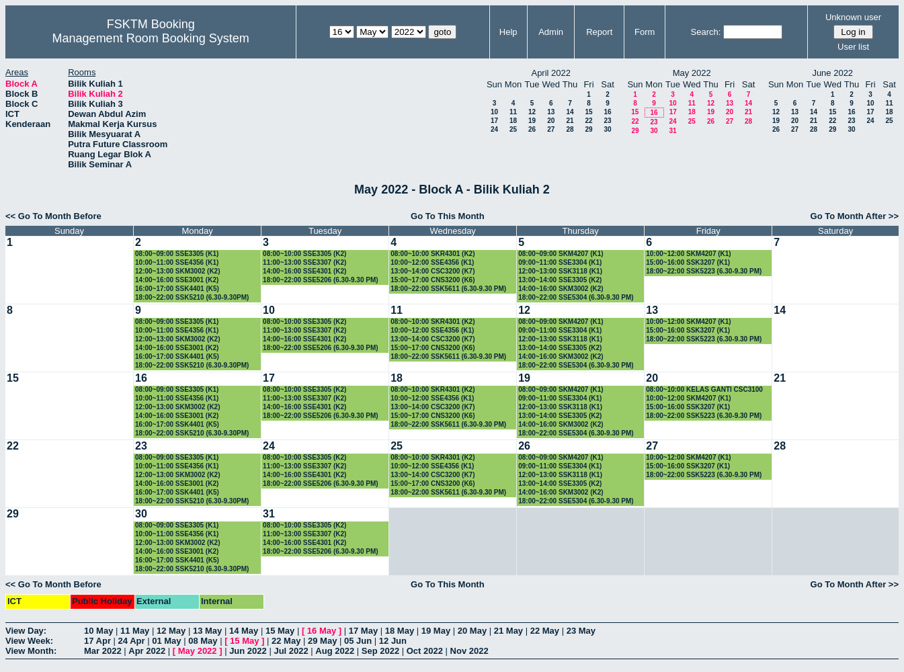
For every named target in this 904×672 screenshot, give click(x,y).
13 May (207, 631)
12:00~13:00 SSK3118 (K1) (560, 271)
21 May (508, 631)
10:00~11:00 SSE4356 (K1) (176, 262)
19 (532, 120)
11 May (134, 631)
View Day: (25, 631)
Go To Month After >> (855, 216)
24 (494, 129)
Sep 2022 (380, 651)
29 (588, 129)
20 (550, 120)
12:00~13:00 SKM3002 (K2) (177, 271)
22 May (544, 631)
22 (588, 120)
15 (588, 112)
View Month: (30, 651)
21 (569, 120)
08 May (202, 641)
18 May (399, 631)
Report (599, 32)
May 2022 (197, 651)
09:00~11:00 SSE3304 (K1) (560, 262)
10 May (98, 631)
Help (508, 32)
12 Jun (393, 641)
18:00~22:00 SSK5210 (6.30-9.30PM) (192, 297)
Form (644, 32)
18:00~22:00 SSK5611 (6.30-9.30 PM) (448, 288)
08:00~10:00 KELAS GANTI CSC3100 (704, 389)
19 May (435, 631)
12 (532, 112)
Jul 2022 (291, 651)
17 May (363, 631)
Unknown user (853, 17)
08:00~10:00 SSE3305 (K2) (304, 253)
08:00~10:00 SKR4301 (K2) (433, 253)
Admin (550, 32)
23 (607, 120)
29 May (322, 641)
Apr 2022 (146, 651)
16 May (321, 631)
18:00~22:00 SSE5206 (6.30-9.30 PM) (320, 280)
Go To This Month (448, 216)
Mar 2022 (103, 651)
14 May (243, 631)
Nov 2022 (469, 651)
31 (672, 130)
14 (569, 112)
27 (550, 129)
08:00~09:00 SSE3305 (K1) (176, 253)
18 (513, 120)
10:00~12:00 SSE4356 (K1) (432, 262)
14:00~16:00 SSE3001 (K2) (176, 280)
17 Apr (97, 641)
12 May (171, 631)
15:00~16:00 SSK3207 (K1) (688, 262)
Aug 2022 (334, 651)
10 (494, 112)
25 (513, 129)
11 (513, 112)
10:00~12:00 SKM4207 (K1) (688, 253)
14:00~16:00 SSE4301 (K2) (304, 271)
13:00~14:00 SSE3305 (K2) (560, 280)
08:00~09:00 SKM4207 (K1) (560, 253)
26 (532, 129)
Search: (706, 32)
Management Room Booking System (150, 38)
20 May (472, 631)
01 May (166, 641)
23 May (581, 631)
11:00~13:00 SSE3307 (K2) (304, 262)
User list (853, 47)
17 (494, 120)
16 (607, 112)
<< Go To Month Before (53, 216)
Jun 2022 (248, 651)
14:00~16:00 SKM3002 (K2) (560, 288)
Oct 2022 (425, 651)
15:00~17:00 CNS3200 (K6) (433, 280)
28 (569, 129)
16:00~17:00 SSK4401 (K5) (177, 288)
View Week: (29, 641)
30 (607, 129)
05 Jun (358, 641)
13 (550, 112)
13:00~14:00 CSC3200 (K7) (433, 271)
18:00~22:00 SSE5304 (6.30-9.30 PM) (576, 297)
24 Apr (131, 641)
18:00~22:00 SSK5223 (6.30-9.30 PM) (704, 271)
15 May (279, 631)
